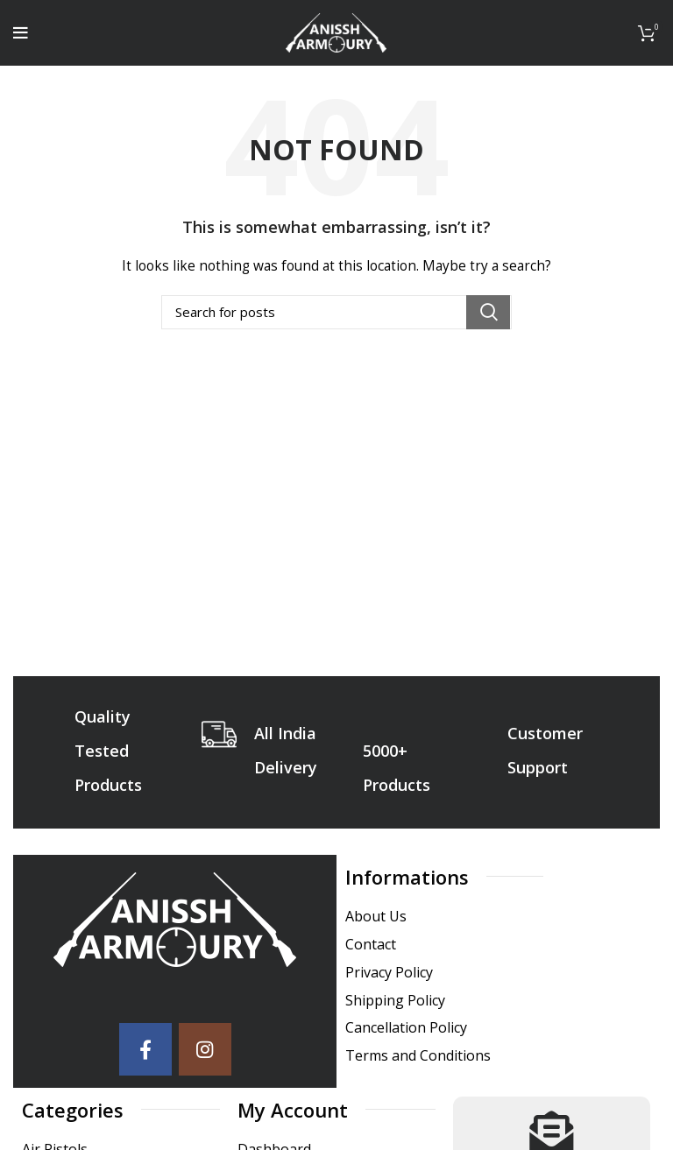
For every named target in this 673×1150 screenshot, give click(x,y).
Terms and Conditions (418, 1056)
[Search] (336, 312)
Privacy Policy (389, 972)
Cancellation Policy (406, 1028)
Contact (370, 944)
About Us (376, 916)
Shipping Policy (395, 1000)
